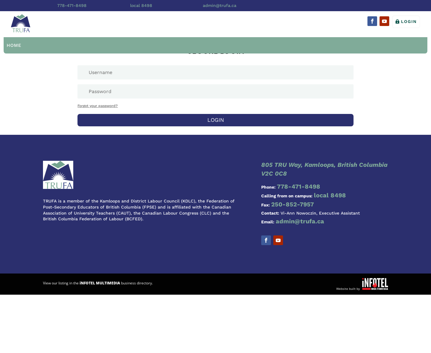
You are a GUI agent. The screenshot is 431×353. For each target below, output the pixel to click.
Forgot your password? (97, 106)
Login (409, 21)
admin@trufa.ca (219, 5)
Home (14, 45)
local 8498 (141, 5)
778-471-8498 (72, 5)
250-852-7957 (292, 204)
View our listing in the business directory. (98, 283)
